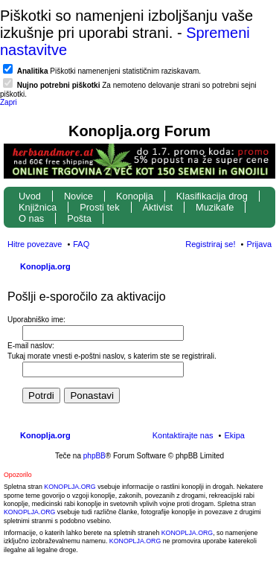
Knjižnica (38, 207)
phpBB (94, 456)
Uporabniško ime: (36, 320)
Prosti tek (99, 207)
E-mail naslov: (30, 346)
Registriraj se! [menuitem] (210, 244)
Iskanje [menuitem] (266, 268)
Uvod (30, 196)
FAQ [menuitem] (81, 244)
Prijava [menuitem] (259, 244)
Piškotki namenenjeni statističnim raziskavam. (109, 71)
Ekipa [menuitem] (234, 435)
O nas (31, 218)
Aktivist (158, 207)
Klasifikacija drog (212, 196)
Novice (78, 196)
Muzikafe (215, 207)
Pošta (79, 218)
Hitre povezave (34, 244)
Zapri (8, 102)
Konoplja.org (45, 266)
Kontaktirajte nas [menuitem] (183, 435)
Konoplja (134, 196)
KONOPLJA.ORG (69, 486)
